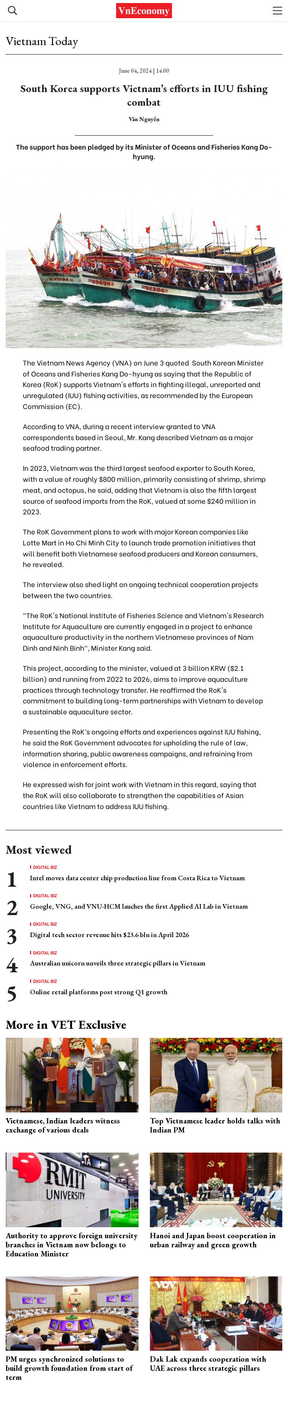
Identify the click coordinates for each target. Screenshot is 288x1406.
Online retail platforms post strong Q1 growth (98, 991)
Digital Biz (45, 867)
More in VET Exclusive (66, 1025)
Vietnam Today (42, 41)
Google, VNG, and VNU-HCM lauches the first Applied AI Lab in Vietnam (139, 906)
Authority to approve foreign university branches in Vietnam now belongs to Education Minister (71, 1245)
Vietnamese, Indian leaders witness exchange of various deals (63, 1125)
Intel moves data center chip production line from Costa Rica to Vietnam (137, 877)
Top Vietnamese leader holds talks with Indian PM (215, 1125)
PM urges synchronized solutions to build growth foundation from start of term (69, 1368)
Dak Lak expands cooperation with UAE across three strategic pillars (208, 1363)
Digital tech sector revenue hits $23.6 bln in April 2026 (109, 934)
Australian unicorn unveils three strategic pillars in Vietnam (117, 963)
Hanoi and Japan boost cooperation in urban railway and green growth (213, 1240)
